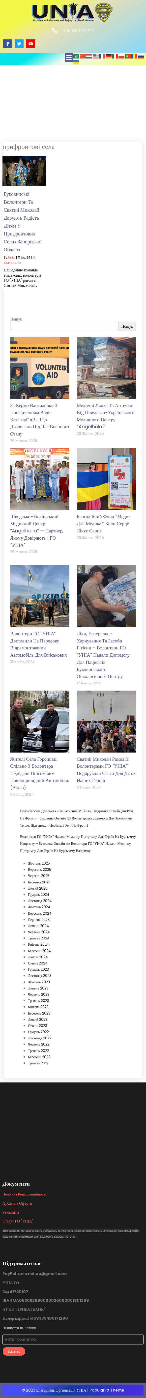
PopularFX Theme (106, 1390)
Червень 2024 (39, 932)
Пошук (16, 319)
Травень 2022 (38, 1050)
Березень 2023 (39, 1013)
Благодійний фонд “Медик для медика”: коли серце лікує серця (104, 523)
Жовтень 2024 (39, 906)
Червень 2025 (38, 875)
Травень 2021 (38, 1063)
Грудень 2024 (38, 894)
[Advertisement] (73, 102)
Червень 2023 (38, 994)
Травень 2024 (39, 938)
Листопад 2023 (39, 975)
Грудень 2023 (38, 969)
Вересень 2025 (39, 869)
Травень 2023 (38, 1000)
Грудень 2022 (38, 1031)
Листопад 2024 (40, 900)
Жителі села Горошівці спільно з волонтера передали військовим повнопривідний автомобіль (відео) (39, 773)
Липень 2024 (38, 925)
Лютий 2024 (38, 957)
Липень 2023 (38, 988)
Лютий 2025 (37, 888)
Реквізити (10, 1212)
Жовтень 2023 (39, 982)
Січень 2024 (38, 963)
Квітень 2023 (38, 1006)
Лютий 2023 (37, 1019)
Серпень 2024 (39, 919)
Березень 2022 (39, 1056)
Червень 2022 (38, 1044)
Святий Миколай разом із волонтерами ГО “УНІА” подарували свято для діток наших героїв (106, 770)
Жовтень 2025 (39, 863)
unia (11, 257)
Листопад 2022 (39, 1038)
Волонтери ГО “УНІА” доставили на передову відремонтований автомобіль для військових (38, 644)
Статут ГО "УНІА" (17, 1221)
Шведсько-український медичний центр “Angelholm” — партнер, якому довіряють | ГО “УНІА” (36, 530)
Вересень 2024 (40, 913)
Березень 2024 (39, 950)
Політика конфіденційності (24, 1194)
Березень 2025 (39, 882)
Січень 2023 (37, 1025)
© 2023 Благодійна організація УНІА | (55, 1390)
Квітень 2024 (38, 944)
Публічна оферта (17, 1203)
